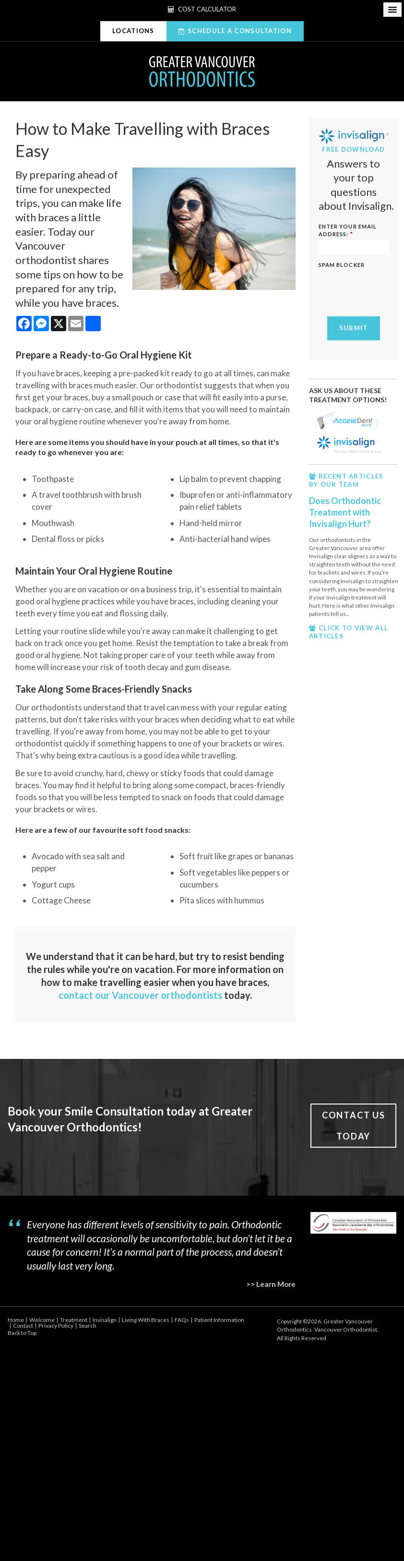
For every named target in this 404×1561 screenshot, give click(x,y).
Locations (133, 31)
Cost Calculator (202, 9)
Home (16, 1319)
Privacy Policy (55, 1325)
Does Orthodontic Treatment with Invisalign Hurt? (345, 512)
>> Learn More (271, 1284)
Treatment (73, 1319)
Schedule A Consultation (240, 31)
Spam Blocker (342, 265)
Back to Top (22, 1332)
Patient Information (219, 1319)
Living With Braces (145, 1319)
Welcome (42, 1319)
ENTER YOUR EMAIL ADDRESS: (348, 230)
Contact (23, 1325)
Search (87, 1325)
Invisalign (105, 1319)
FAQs (182, 1319)
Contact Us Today (353, 1125)
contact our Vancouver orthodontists (140, 995)
